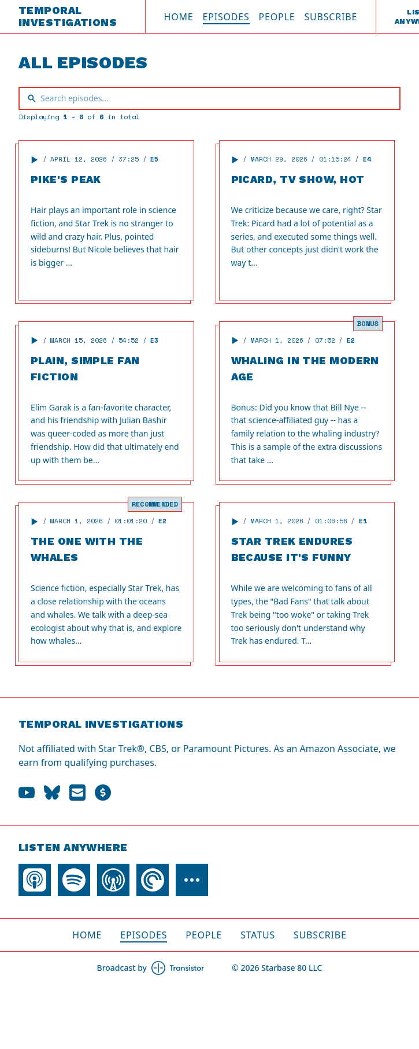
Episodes (226, 16)
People (277, 16)
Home (179, 16)
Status (257, 935)
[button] (35, 160)
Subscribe (330, 16)
